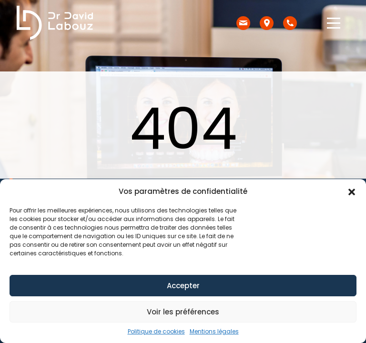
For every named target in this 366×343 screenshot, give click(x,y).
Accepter (183, 286)
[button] (351, 191)
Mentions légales (214, 331)
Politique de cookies (156, 331)
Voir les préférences (183, 312)
